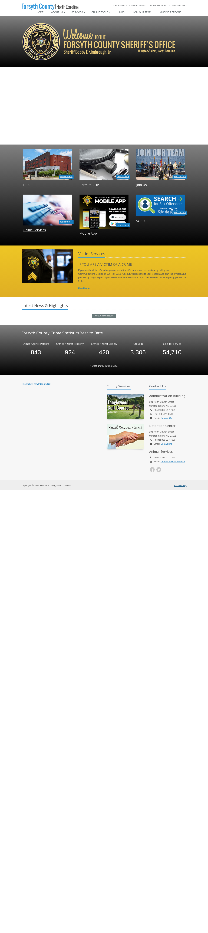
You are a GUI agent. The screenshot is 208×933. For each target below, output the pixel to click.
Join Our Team (142, 12)
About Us (58, 12)
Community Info (178, 5)
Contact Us (166, 418)
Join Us (141, 185)
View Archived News (104, 316)
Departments (138, 5)
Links (121, 12)
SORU (140, 221)
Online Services (157, 5)
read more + (66, 176)
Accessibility (180, 485)
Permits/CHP (89, 185)
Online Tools (101, 12)
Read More (84, 288)
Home (40, 12)
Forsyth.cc (121, 5)
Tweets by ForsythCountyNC (36, 384)
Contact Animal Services (173, 461)
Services (78, 12)
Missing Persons (170, 12)
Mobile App (88, 233)
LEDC (27, 185)
